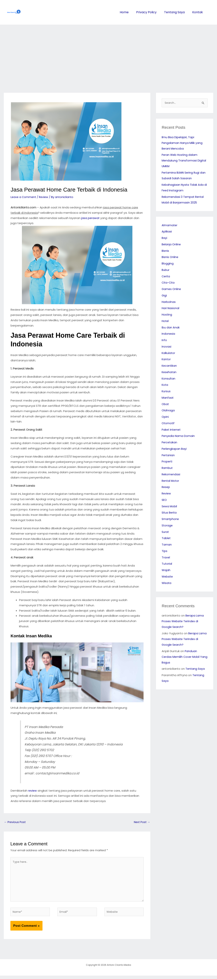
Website (168, 577)
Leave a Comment (24, 197)
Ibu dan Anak (171, 328)
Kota (165, 385)
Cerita (166, 277)
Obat (165, 404)
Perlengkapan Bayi (174, 449)
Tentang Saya (175, 12)
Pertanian (168, 456)
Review (45, 197)
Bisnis (165, 251)
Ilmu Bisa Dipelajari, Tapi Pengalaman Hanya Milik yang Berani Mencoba (182, 143)
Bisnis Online (170, 257)
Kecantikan (169, 366)
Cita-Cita (168, 283)
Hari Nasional (171, 308)
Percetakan (170, 443)
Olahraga (168, 411)
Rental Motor (171, 481)
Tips (164, 551)
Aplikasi (167, 232)
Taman (167, 545)
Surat (165, 532)
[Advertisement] (108, 53)
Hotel (165, 321)
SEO (164, 500)
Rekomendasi (171, 475)
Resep (166, 487)
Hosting (167, 315)
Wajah (166, 570)
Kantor (166, 360)
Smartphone (170, 519)
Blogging (168, 264)
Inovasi (166, 347)
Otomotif (168, 424)
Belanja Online (171, 245)
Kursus (166, 392)
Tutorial (167, 564)
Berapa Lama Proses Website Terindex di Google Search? (183, 621)
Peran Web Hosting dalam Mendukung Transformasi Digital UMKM (184, 160)
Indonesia (168, 334)
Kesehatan (169, 372)
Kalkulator (168, 353)
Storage (167, 526)
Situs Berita (170, 513)
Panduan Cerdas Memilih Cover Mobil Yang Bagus (181, 657)
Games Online (171, 289)
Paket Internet (172, 430)
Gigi (164, 296)
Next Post (141, 822)
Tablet (166, 538)
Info (164, 340)
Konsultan (169, 379)
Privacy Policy (148, 12)
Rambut (167, 468)
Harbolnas (169, 302)
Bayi (164, 238)
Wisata (167, 583)
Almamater (170, 226)
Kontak (198, 12)
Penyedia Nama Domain (178, 436)
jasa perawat (90, 218)
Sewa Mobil (169, 507)
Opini (165, 417)
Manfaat (168, 398)
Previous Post (15, 822)
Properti (167, 462)
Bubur (166, 270)
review (32, 791)
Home (126, 12)
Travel (166, 558)
